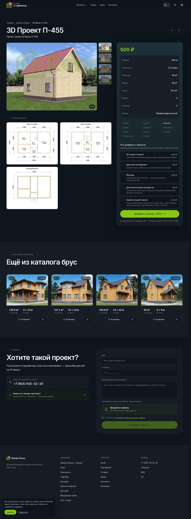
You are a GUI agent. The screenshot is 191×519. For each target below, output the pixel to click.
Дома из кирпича (68, 486)
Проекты (82, 5)
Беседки (64, 481)
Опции (93, 5)
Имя (103, 355)
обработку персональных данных (130, 418)
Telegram (145, 467)
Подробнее (23, 512)
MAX (143, 472)
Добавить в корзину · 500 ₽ (149, 214)
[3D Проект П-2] (72, 289)
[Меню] (182, 5)
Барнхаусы (65, 472)
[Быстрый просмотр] (42, 319)
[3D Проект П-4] (162, 289)
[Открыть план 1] (32, 143)
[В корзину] (24, 319)
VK (142, 477)
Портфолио (106, 467)
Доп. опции (65, 500)
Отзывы (104, 472)
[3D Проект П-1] (27, 289)
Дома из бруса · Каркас (71, 463)
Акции (103, 477)
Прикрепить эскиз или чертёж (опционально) (121, 401)
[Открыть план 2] (86, 143)
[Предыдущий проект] (172, 30)
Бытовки (64, 491)
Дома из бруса (23, 23)
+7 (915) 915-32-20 (149, 463)
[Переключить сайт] (18, 4)
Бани (62, 467)
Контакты (112, 5)
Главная (10, 23)
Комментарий (114, 380)
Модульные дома (68, 495)
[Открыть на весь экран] (52, 76)
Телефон (105, 367)
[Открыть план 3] (32, 188)
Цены (102, 5)
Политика (105, 486)
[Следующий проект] (179, 30)
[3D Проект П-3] (117, 289)
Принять (10, 512)
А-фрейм (64, 477)
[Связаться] (167, 5)
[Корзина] (175, 5)
